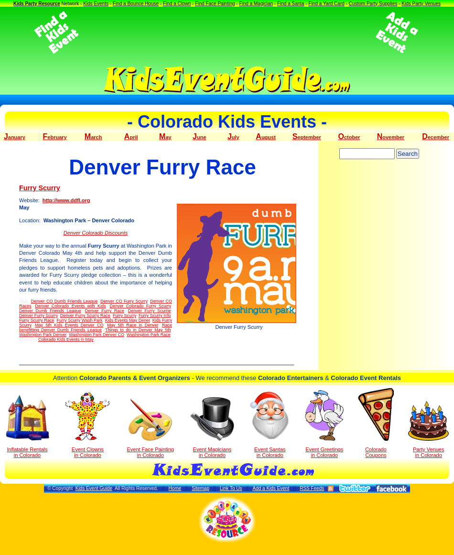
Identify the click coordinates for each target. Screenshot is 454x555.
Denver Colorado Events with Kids (70, 306)
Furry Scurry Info (155, 315)
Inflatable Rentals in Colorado (27, 426)
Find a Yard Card (327, 3)
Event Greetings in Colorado (324, 424)
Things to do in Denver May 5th (138, 329)
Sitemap (200, 488)
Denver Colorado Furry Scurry (140, 306)
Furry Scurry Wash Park (79, 320)
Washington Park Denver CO (96, 334)
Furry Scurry (39, 188)
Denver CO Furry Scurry (124, 301)
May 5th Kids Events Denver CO (69, 325)
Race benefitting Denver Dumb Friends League (95, 327)
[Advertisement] (227, 32)
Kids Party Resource (36, 3)
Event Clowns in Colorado (87, 425)
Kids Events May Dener (127, 320)
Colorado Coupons (376, 423)
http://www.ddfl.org (66, 200)
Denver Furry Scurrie (149, 310)
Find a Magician (256, 3)
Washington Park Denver (42, 334)
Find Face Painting (215, 3)
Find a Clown (177, 3)
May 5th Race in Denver (132, 325)
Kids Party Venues (421, 3)
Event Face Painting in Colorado (150, 428)
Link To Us (231, 488)
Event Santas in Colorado (269, 424)
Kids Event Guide (94, 488)
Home (175, 488)
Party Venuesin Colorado (428, 429)
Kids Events (95, 3)
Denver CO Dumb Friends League (64, 301)
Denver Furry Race (104, 310)
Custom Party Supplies (373, 3)
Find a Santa (290, 3)
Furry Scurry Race (36, 320)
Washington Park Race (149, 334)
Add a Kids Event (270, 488)
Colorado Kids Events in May (66, 339)
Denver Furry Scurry (38, 315)
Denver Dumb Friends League (50, 310)
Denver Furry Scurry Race (85, 315)
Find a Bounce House (136, 3)
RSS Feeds (312, 488)
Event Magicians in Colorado (212, 427)
